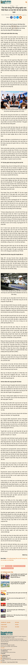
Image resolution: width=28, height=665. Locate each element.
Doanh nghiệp (4, 626)
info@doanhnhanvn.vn (6, 658)
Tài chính (17, 626)
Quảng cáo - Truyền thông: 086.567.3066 (9, 662)
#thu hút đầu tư (9, 565)
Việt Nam (17, 622)
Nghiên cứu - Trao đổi (5, 622)
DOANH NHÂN (3, 624)
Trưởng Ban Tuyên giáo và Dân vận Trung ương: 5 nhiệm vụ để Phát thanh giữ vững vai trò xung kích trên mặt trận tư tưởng (16, 605)
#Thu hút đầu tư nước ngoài (7, 568)
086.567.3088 (4, 656)
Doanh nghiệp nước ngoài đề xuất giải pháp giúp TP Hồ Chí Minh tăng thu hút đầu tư (19, 575)
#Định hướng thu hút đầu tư (19, 565)
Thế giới (16, 624)
